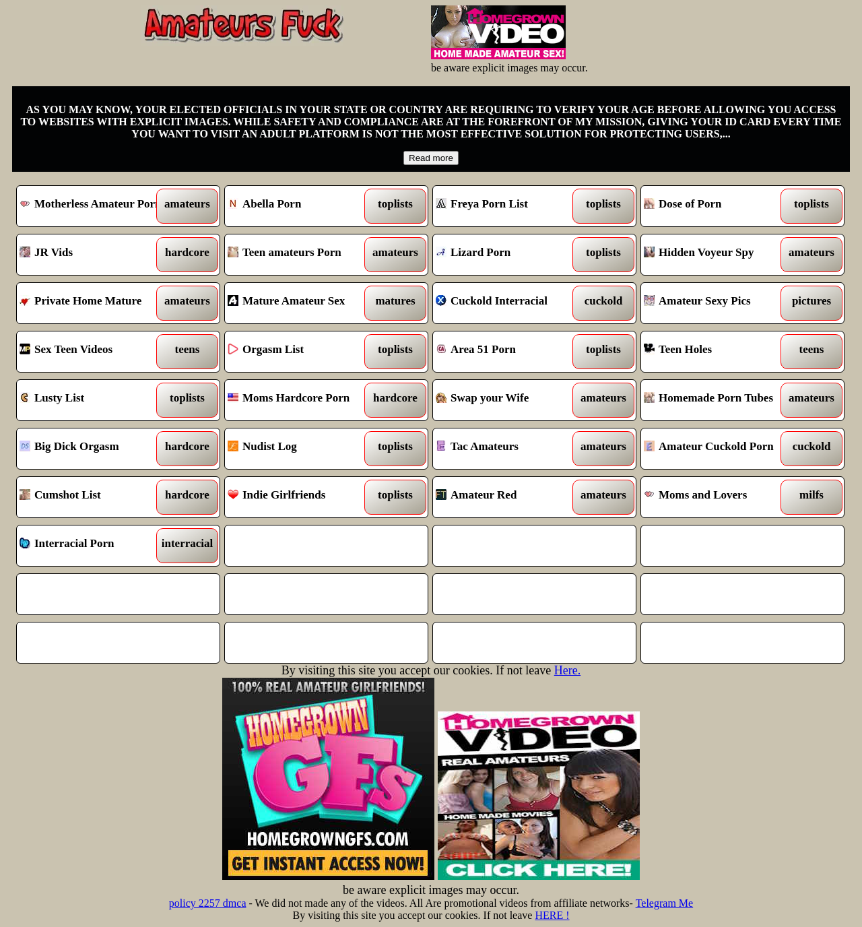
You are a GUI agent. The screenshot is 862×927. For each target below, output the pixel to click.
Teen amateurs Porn (301, 254)
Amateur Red (509, 497)
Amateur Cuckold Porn (717, 448)
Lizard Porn (509, 254)
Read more (431, 158)
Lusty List (93, 400)
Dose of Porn (717, 206)
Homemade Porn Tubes (717, 400)
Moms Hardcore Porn (301, 400)
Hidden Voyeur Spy (717, 254)
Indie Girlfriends (301, 497)
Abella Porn (301, 206)
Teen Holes (717, 351)
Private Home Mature (93, 303)
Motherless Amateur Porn (93, 206)
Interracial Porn (93, 545)
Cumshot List (93, 497)
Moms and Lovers (717, 497)
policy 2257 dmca (207, 903)
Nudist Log (301, 448)
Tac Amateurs (509, 448)
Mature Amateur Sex (301, 303)
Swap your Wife (509, 400)
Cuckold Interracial (509, 303)
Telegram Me (665, 903)
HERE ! (552, 915)
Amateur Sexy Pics (717, 303)
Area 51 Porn (509, 351)
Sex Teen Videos (93, 351)
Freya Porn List (509, 206)
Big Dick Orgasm (93, 448)
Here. (567, 670)
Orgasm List (301, 351)
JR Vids (93, 254)
